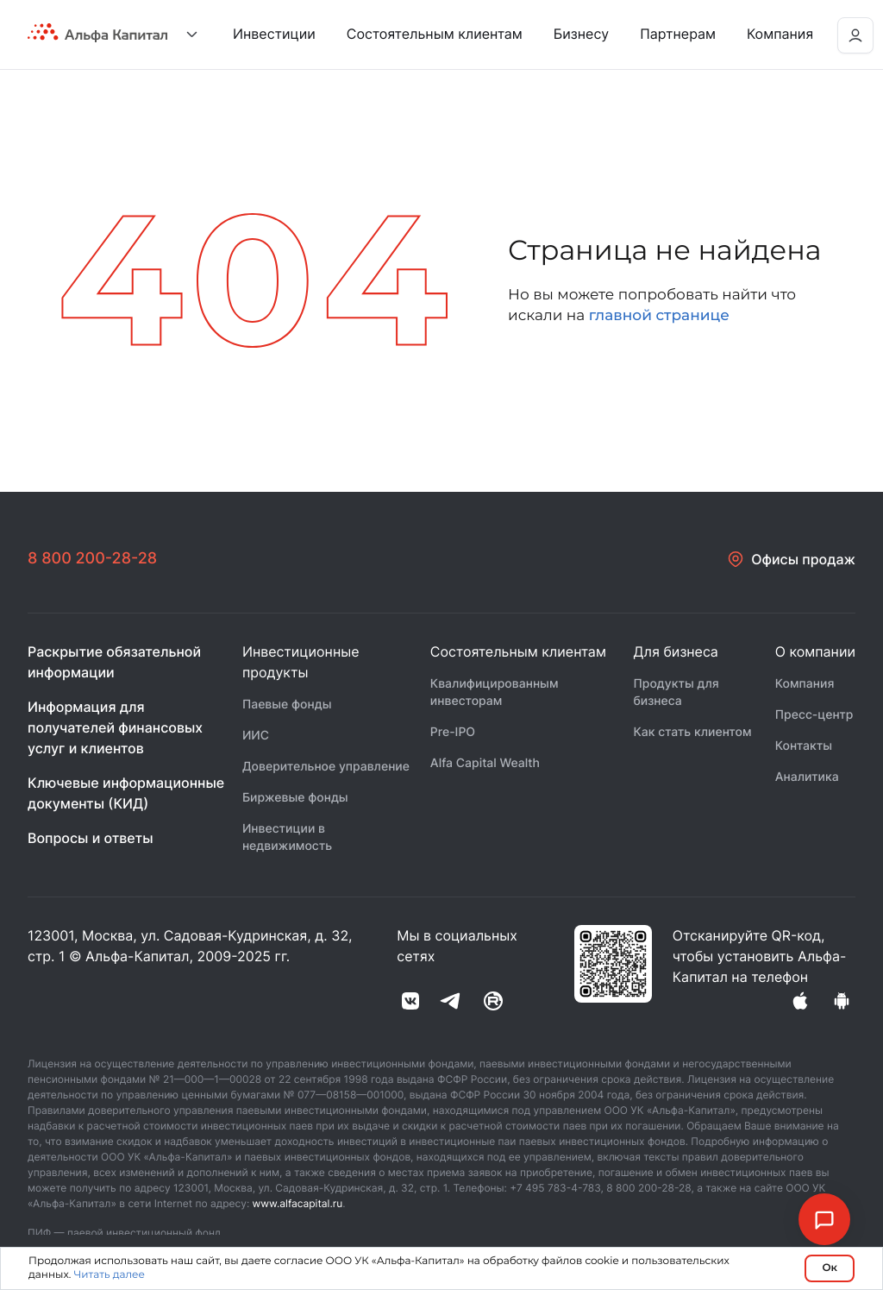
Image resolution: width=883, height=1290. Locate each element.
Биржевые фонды (295, 797)
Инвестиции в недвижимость (287, 837)
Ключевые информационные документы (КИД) (126, 793)
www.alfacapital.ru (298, 1203)
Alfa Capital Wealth (485, 763)
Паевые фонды (287, 704)
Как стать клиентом (692, 732)
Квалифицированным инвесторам (494, 692)
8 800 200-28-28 (92, 559)
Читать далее (109, 1274)
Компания (805, 683)
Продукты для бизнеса (675, 692)
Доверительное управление (326, 766)
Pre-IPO (452, 732)
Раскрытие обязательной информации (114, 662)
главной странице (659, 315)
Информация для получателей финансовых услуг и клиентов (115, 727)
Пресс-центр (814, 715)
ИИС (255, 735)
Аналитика (807, 777)
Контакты (803, 746)
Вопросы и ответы (90, 837)
